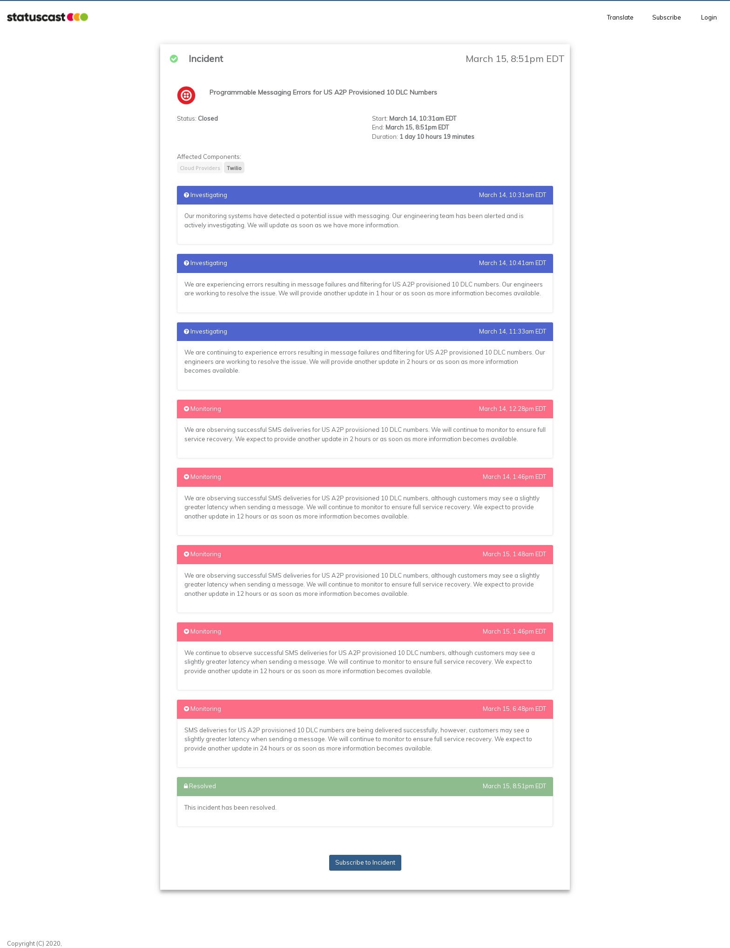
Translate (620, 17)
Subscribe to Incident (365, 862)
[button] (47, 17)
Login (709, 17)
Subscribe (666, 17)
